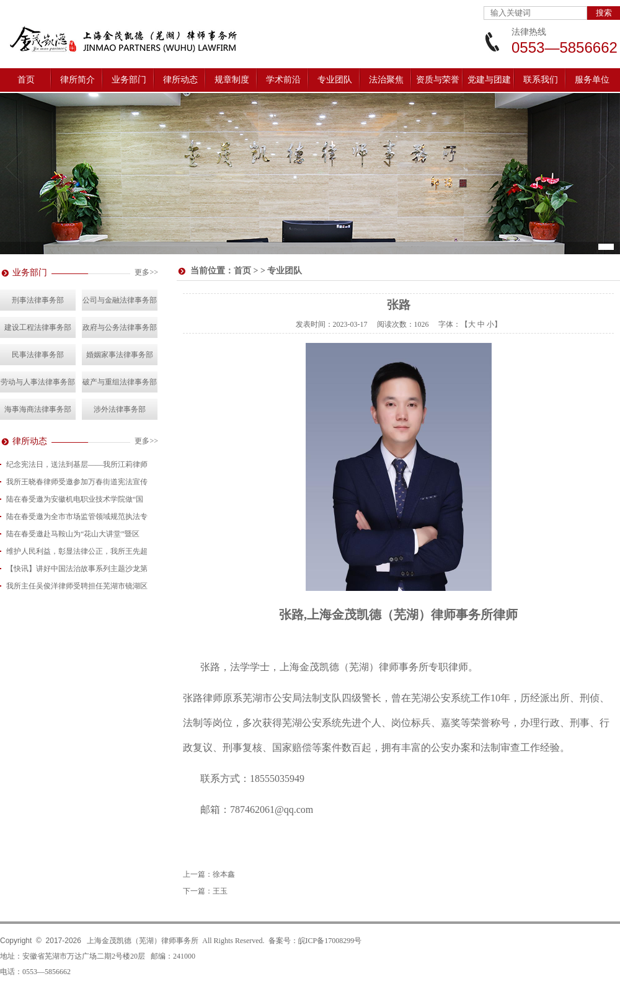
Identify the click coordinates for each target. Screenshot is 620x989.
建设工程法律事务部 (37, 327)
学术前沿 (283, 79)
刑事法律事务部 (38, 300)
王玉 (220, 891)
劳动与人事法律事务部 (38, 382)
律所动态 (180, 79)
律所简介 (77, 79)
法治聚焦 (386, 79)
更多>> (146, 272)
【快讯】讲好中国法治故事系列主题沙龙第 (77, 568)
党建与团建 (489, 79)
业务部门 (129, 79)
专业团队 (334, 79)
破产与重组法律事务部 (119, 382)
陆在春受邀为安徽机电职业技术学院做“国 (74, 499)
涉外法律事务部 (120, 409)
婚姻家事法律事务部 (119, 354)
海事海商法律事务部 (37, 409)
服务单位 (592, 79)
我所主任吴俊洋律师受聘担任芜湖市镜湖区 (77, 586)
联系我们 (540, 79)
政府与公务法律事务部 (119, 327)
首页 (26, 79)
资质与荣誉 (437, 79)
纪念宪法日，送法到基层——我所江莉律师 (77, 464)
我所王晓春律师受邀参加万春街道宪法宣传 (77, 481)
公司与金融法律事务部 (119, 300)
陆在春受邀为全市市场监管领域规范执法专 (77, 516)
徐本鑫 (224, 874)
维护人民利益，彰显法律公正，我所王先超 (77, 551)
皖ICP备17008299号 (330, 940)
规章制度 (232, 79)
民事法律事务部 (38, 354)
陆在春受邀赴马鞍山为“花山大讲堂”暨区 (73, 534)
